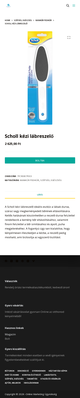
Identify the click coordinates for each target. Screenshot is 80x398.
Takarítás (32, 379)
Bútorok (9, 371)
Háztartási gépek (58, 371)
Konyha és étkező (31, 375)
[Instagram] (17, 261)
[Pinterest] (22, 261)
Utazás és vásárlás (50, 379)
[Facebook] (6, 261)
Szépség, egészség (51, 180)
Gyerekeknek (39, 371)
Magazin (10, 334)
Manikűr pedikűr (29, 180)
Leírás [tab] (40, 194)
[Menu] (73, 5)
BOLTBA (39, 160)
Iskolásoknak (31, 383)
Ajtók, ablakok (13, 383)
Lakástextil (50, 375)
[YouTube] (28, 261)
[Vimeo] (33, 261)
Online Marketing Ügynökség (41, 394)
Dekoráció (23, 371)
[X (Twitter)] (11, 261)
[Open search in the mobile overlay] (67, 5)
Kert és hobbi (12, 375)
